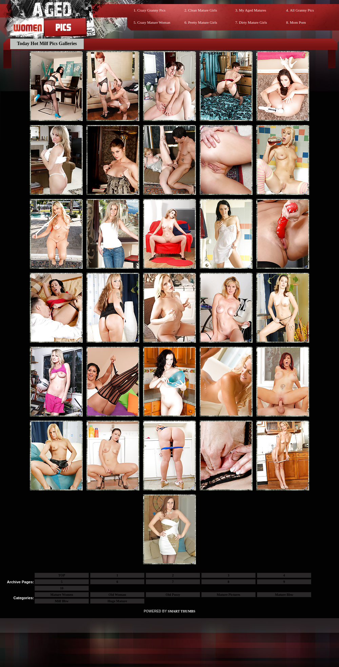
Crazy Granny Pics (151, 10)
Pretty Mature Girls (202, 22)
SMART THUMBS (181, 611)
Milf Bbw (61, 601)
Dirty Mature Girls (253, 22)
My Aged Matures (252, 10)
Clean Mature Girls (202, 10)
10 (61, 588)
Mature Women (61, 595)
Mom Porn (298, 22)
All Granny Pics (302, 10)
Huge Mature (117, 601)
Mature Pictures (228, 595)
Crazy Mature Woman (153, 22)
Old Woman (117, 595)
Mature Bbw (284, 595)
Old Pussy (172, 595)
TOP (61, 575)
